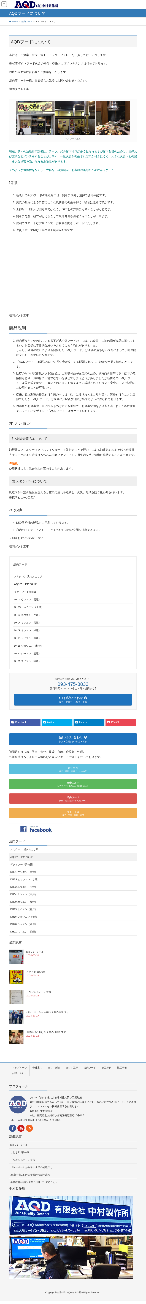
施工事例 (107, 1067)
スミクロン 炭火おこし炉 (28, 576)
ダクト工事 (72, 1067)
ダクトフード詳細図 (25, 591)
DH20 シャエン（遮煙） (27, 653)
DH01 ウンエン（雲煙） (27, 599)
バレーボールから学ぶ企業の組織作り (47, 1012)
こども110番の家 (35, 971)
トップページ (19, 1067)
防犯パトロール (35, 951)
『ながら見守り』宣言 (38, 992)
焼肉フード (20, 564)
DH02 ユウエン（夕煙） (27, 615)
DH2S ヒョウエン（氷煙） (29, 607)
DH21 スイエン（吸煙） (27, 661)
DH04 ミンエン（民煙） (27, 622)
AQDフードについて (25, 584)
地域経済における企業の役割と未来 (46, 1032)
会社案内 (37, 1067)
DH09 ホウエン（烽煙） (27, 630)
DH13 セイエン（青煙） (27, 638)
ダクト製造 (54, 1067)
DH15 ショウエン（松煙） (29, 645)
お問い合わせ (19, 1073)
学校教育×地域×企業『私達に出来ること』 (34, 1182)
